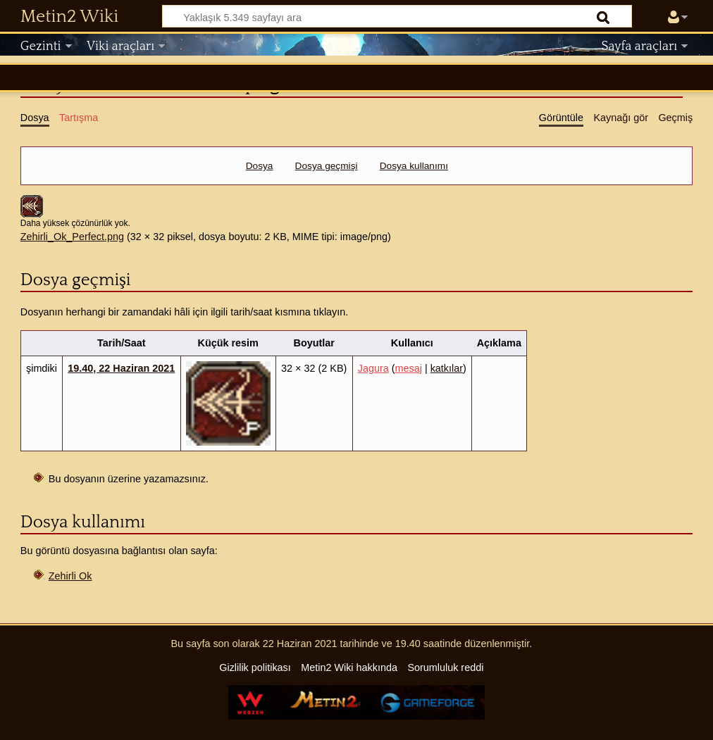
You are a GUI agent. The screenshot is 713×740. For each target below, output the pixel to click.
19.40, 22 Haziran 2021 (121, 368)
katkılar (446, 368)
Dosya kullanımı (414, 166)
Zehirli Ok (70, 576)
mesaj (408, 368)
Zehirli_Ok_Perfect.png (72, 236)
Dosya (259, 166)
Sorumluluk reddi (445, 667)
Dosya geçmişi (326, 166)
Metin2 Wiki (69, 17)
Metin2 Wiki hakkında (349, 667)
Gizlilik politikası (255, 667)
